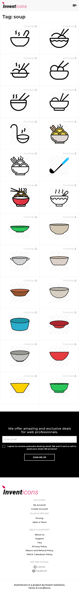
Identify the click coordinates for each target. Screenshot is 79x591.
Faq (40, 542)
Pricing (39, 518)
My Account (39, 505)
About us (39, 534)
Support (39, 538)
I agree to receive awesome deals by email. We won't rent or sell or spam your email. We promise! (41, 447)
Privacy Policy (39, 546)
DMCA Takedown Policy (39, 554)
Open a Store (39, 522)
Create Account (39, 509)
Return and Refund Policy (39, 550)
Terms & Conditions (39, 588)
